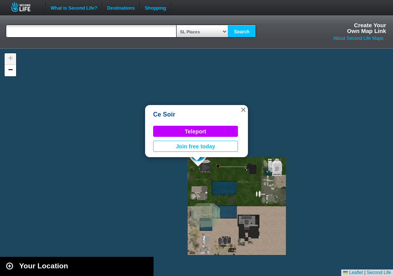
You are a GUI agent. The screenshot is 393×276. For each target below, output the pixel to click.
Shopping (155, 7)
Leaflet (353, 272)
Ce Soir (164, 114)
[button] (243, 109)
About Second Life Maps (358, 38)
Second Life (25, 7)
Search (241, 31)
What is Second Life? (74, 7)
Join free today (195, 146)
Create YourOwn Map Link (366, 28)
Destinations (121, 7)
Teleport (195, 131)
